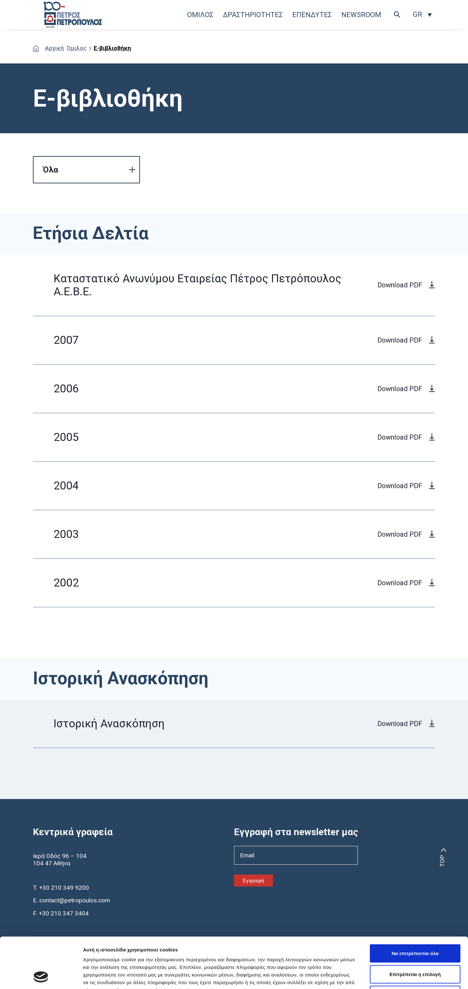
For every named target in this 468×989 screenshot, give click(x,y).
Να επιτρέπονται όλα (415, 905)
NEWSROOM (361, 15)
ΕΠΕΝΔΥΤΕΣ (312, 15)
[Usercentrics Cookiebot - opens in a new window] (41, 976)
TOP (442, 861)
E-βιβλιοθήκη (112, 48)
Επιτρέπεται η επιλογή (415, 926)
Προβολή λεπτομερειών (376, 976)
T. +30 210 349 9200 (61, 887)
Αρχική (54, 48)
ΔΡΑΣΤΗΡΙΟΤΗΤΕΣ (253, 15)
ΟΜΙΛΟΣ (200, 15)
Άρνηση (415, 947)
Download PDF (399, 285)
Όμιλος (76, 48)
